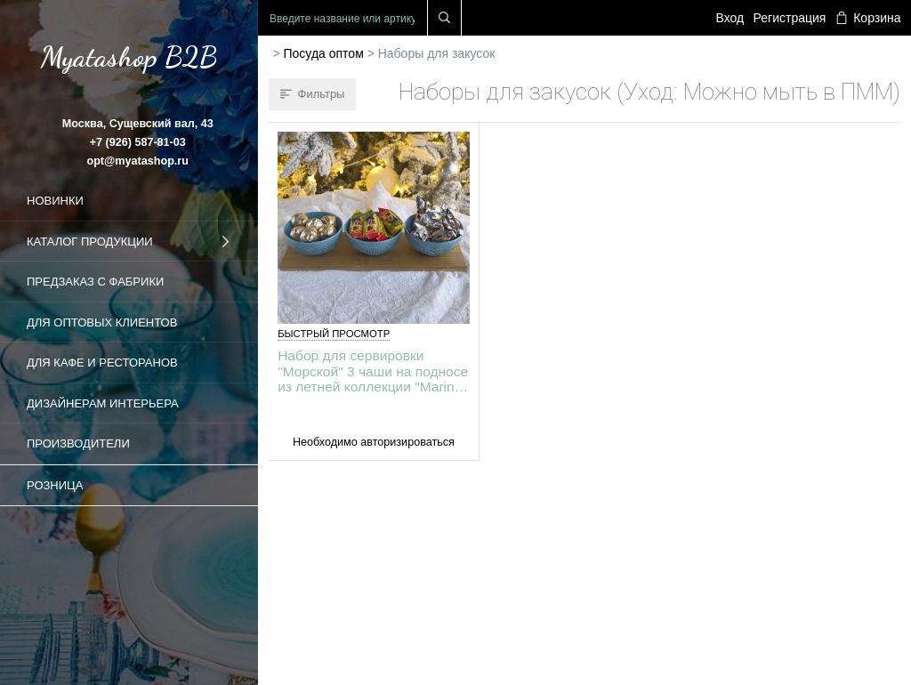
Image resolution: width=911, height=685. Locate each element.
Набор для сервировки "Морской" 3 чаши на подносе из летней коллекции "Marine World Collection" (373, 370)
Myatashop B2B (129, 57)
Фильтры (312, 94)
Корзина (868, 18)
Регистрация (790, 18)
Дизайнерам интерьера (103, 403)
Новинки (55, 200)
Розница (55, 485)
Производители (78, 443)
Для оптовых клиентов (102, 322)
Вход (730, 18)
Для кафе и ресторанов (102, 362)
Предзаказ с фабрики (95, 281)
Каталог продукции (129, 242)
